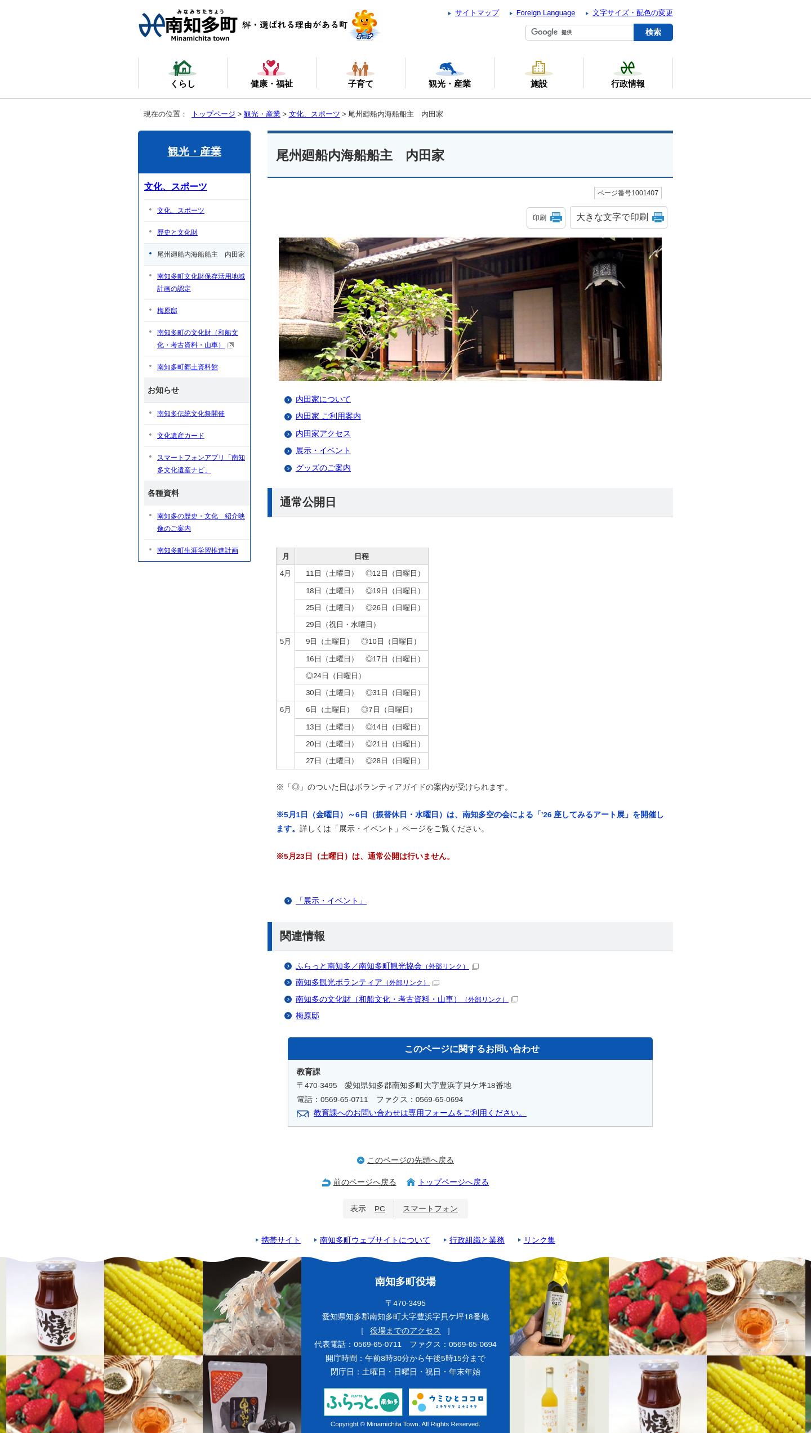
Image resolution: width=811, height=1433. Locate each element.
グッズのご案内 (323, 468)
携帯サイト (281, 1240)
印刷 (539, 218)
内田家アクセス (323, 433)
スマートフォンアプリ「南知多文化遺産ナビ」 (201, 464)
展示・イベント (323, 450)
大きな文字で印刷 (612, 217)
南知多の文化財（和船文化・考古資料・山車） (407, 999)
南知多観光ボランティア (367, 982)
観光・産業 (262, 114)
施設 (539, 73)
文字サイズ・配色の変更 (632, 12)
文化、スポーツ (314, 114)
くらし (182, 73)
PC (380, 1208)
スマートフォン (430, 1208)
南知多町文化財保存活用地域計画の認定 (201, 282)
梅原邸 (307, 1015)
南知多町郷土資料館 (187, 367)
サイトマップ (477, 12)
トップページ (213, 114)
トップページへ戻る (453, 1182)
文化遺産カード (180, 436)
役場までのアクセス (405, 1331)
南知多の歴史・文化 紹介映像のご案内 (201, 522)
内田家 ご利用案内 (328, 416)
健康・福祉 (272, 73)
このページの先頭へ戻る (410, 1160)
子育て (360, 73)
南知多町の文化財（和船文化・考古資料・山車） (197, 339)
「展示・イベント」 (331, 901)
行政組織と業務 (477, 1240)
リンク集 (539, 1240)
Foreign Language (546, 12)
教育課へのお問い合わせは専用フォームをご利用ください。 (420, 1113)
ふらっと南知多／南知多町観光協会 (387, 966)
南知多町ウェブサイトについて (375, 1240)
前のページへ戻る (364, 1182)
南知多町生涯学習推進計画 (197, 550)
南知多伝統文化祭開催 (191, 414)
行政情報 (628, 73)
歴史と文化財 (177, 232)
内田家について (323, 399)
